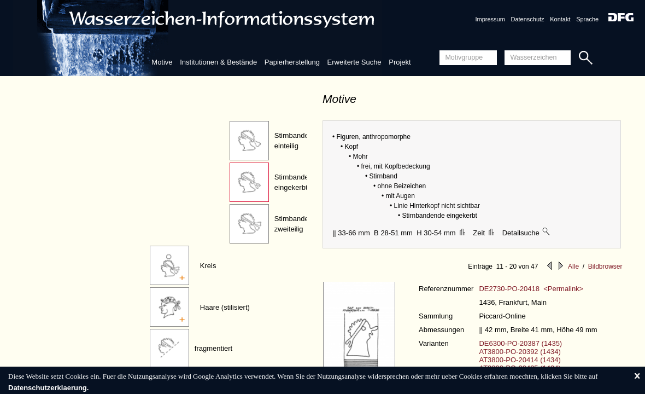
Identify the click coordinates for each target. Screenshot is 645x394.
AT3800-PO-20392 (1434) (519, 351)
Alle (573, 266)
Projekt (400, 62)
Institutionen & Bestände (218, 62)
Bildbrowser (605, 266)
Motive (161, 62)
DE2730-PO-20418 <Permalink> (531, 289)
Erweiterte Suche (354, 62)
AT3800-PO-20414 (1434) (519, 360)
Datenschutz (527, 19)
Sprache (587, 19)
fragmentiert (213, 348)
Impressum (490, 19)
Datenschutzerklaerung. (48, 388)
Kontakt (560, 19)
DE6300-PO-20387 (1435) (520, 343)
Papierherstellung (292, 62)
